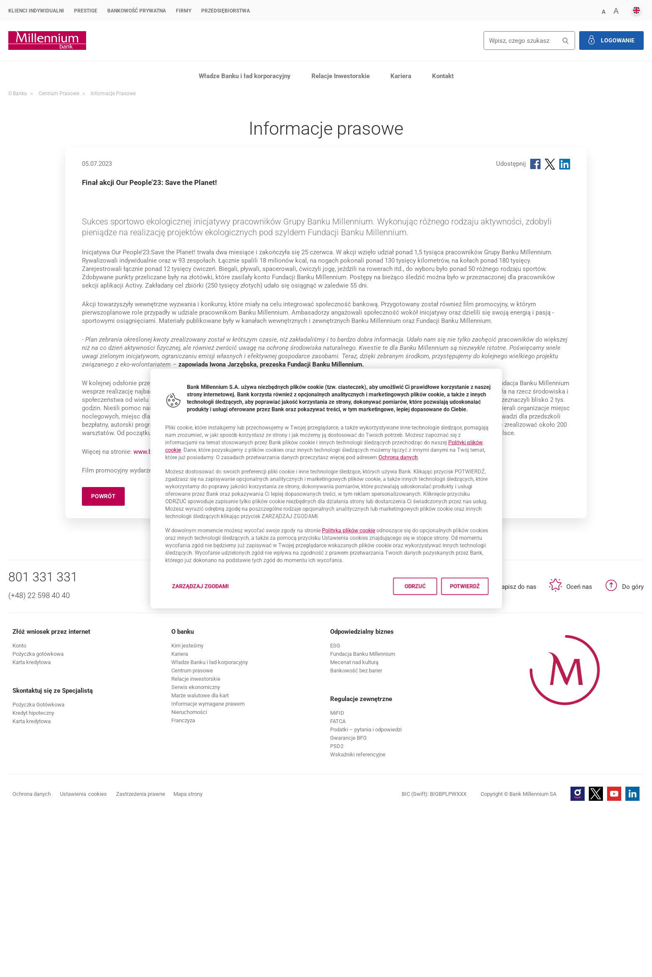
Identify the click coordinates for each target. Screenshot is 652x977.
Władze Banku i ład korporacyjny (245, 76)
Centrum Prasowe (59, 93)
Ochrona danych (414, 450)
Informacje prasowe (113, 93)
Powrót (108, 662)
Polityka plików (353, 540)
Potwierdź (496, 609)
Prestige (85, 11)
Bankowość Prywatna (136, 11)
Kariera (400, 76)
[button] (603, 11)
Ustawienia (83, 958)
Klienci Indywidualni (36, 11)
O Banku (17, 93)
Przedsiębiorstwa (225, 11)
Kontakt (443, 76)
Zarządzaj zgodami (177, 611)
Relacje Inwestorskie (340, 76)
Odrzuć (435, 609)
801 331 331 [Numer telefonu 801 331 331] (43, 741)
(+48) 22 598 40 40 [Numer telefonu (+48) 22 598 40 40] (39, 759)
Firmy (183, 11)
